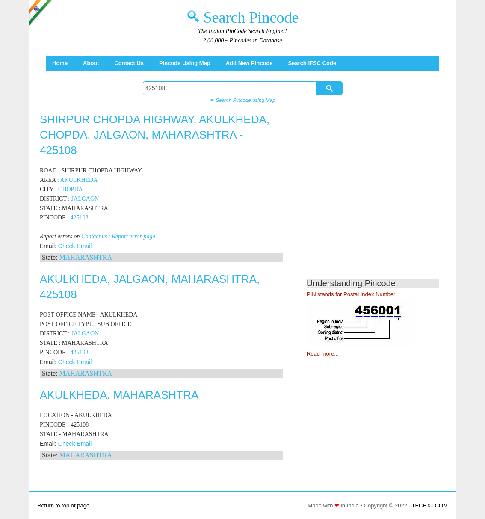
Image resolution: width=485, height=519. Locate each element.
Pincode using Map (184, 63)
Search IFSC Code (312, 63)
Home (60, 63)
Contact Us (129, 63)
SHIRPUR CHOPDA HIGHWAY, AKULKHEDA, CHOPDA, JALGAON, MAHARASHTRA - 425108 (154, 135)
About (91, 63)
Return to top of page (63, 505)
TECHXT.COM (430, 505)
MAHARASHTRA (85, 257)
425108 (80, 217)
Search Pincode (251, 17)
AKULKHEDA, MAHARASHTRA (119, 395)
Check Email (75, 246)
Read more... (323, 353)
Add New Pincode (249, 63)
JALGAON (85, 199)
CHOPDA (70, 189)
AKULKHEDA (79, 180)
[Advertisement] (378, 197)
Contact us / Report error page (118, 236)
